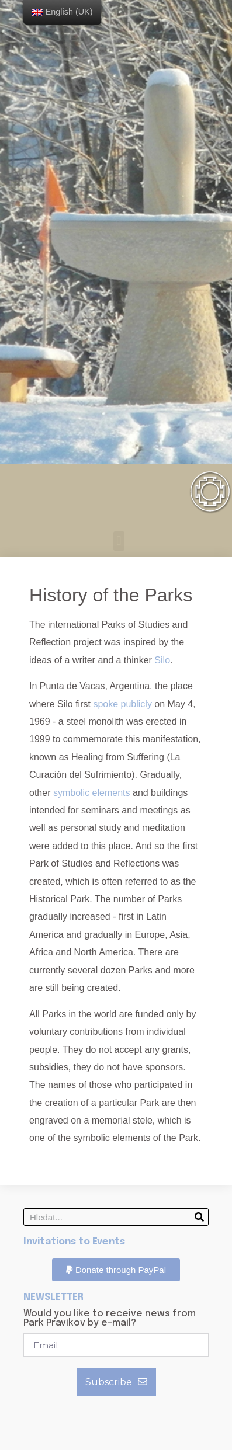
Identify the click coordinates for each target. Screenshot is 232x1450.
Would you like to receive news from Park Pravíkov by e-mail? (109, 1318)
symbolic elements (91, 793)
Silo (162, 660)
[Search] (199, 1217)
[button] (118, 541)
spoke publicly (122, 704)
